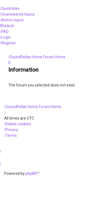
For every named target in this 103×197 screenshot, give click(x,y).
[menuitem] (17, 14)
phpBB (31, 173)
